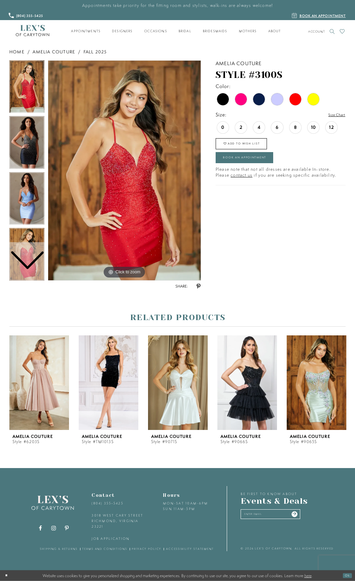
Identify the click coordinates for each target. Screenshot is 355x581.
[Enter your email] (283, 516)
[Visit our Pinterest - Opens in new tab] (67, 528)
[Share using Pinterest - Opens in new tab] (198, 286)
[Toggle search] (332, 31)
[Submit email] (316, 516)
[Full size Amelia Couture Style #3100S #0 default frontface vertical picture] (124, 170)
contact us (241, 186)
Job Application (111, 538)
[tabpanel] (124, 170)
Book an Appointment (256, 166)
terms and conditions (104, 549)
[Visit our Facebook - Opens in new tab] (40, 528)
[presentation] (39, 382)
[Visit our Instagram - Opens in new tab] (54, 528)
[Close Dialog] (8, 575)
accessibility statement (190, 549)
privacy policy (146, 549)
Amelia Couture (54, 52)
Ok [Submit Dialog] (345, 575)
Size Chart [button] (333, 115)
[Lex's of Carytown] (32, 31)
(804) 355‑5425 (107, 503)
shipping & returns (59, 549)
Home (17, 52)
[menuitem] (86, 31)
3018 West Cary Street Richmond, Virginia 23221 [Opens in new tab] (117, 520)
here (308, 575)
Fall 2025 (95, 52)
